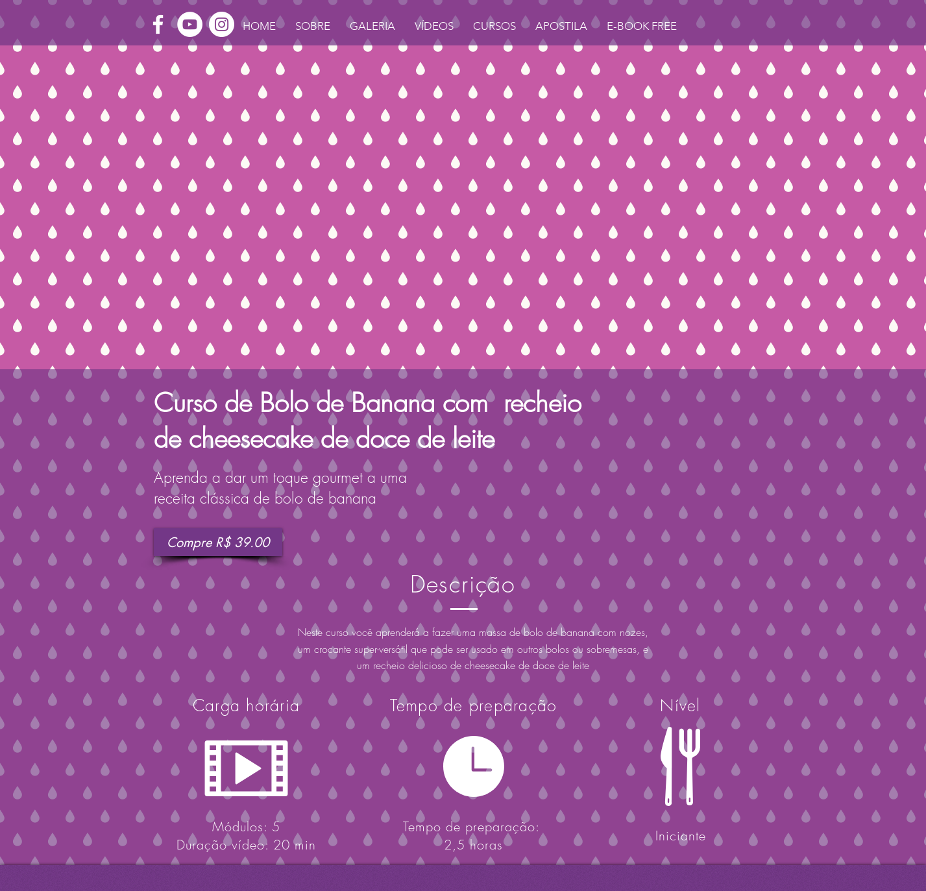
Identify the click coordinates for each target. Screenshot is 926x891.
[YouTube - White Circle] (189, 24)
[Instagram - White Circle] (221, 24)
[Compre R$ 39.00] (218, 542)
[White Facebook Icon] (158, 24)
